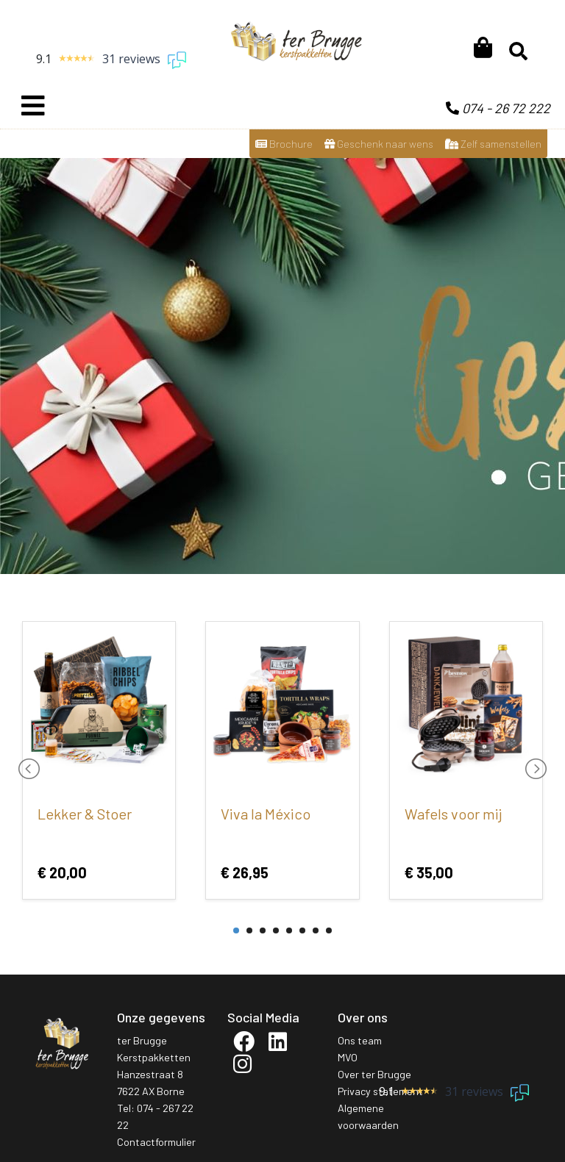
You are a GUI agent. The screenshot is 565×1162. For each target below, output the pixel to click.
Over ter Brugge (374, 1074)
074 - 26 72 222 (498, 108)
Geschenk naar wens (378, 143)
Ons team (360, 1040)
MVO (348, 1057)
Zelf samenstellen (493, 143)
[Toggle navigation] (33, 106)
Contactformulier (156, 1142)
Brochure (284, 143)
